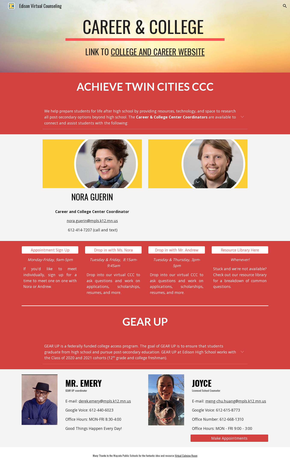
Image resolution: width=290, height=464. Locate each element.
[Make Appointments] (229, 438)
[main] (145, 28)
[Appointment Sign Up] (50, 250)
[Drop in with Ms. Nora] (113, 250)
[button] (285, 6)
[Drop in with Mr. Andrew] (176, 250)
